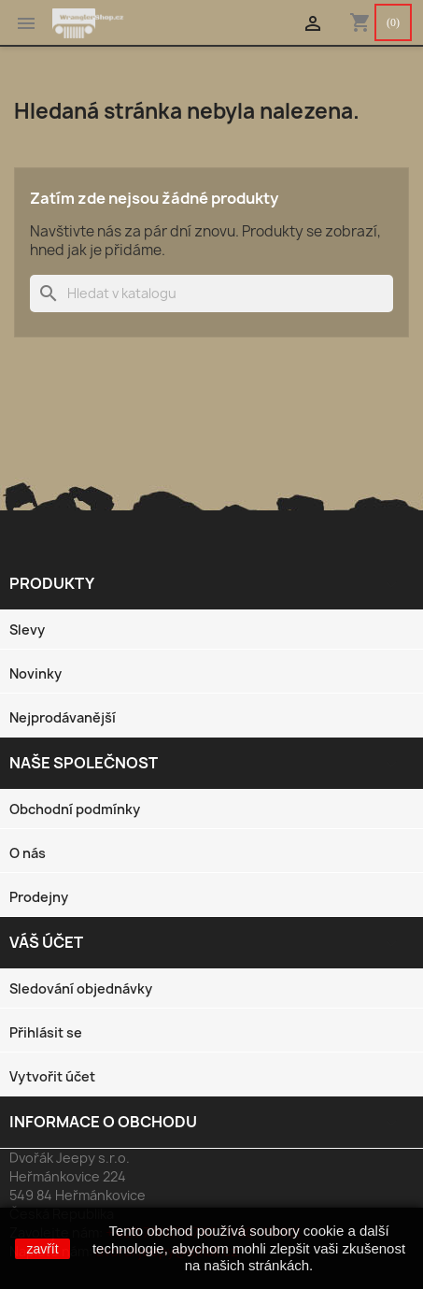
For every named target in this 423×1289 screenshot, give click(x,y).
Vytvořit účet (52, 1076)
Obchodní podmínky (74, 809)
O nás (27, 853)
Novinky (35, 673)
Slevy (27, 629)
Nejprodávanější (62, 717)
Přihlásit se (45, 1032)
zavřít (42, 1248)
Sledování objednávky (80, 988)
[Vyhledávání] (211, 293)
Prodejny (38, 897)
